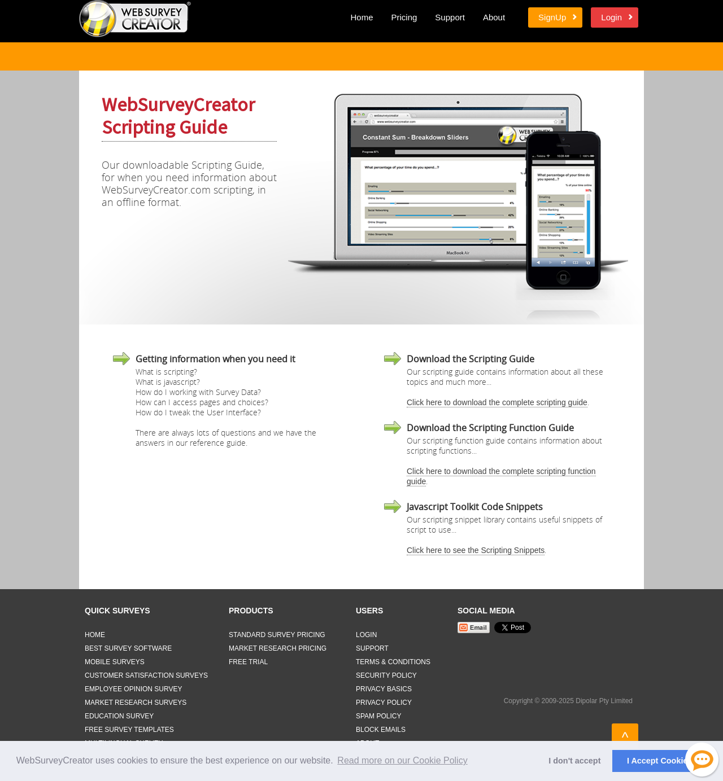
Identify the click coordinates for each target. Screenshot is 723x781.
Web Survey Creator (135, 18)
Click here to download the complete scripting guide (497, 402)
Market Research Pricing (277, 648)
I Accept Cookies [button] (659, 760)
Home (361, 17)
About (494, 17)
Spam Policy (378, 716)
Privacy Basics (384, 689)
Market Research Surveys (135, 703)
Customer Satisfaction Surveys (146, 675)
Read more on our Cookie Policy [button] (402, 760)
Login (611, 17)
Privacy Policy (384, 703)
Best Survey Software (128, 648)
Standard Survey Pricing (277, 635)
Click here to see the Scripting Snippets (476, 550)
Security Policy (386, 675)
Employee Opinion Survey (133, 689)
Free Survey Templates (129, 730)
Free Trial (248, 662)
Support (450, 17)
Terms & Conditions (393, 662)
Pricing (404, 17)
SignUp (552, 17)
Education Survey (119, 716)
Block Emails (381, 730)
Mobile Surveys (115, 662)
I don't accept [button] (574, 760)
